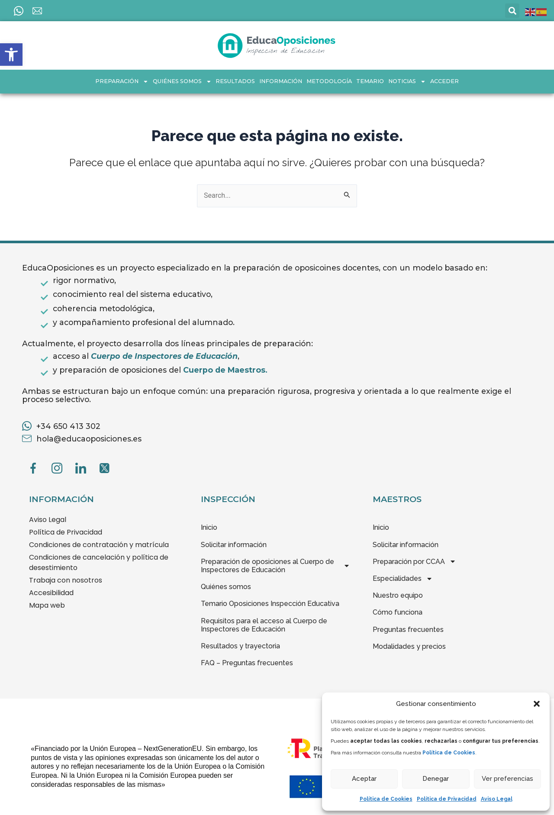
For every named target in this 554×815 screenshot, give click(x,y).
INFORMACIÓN (280, 81)
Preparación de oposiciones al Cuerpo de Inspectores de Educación (275, 565)
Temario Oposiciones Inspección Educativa (270, 603)
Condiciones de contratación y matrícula (99, 545)
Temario (370, 81)
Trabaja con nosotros (65, 580)
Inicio (209, 527)
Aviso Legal (496, 799)
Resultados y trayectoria (240, 646)
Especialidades (403, 578)
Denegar (435, 779)
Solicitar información (234, 545)
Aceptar (364, 779)
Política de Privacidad (447, 799)
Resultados (235, 81)
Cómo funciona (397, 612)
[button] (11, 54)
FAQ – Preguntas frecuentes (247, 663)
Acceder (444, 81)
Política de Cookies (386, 799)
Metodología (329, 81)
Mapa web (47, 605)
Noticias (407, 81)
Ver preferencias (507, 779)
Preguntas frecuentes (408, 629)
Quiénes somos (182, 81)
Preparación (121, 81)
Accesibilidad (51, 593)
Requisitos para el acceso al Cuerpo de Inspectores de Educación (264, 625)
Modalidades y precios (409, 646)
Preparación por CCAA (414, 561)
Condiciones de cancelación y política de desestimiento (98, 562)
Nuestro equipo (398, 595)
